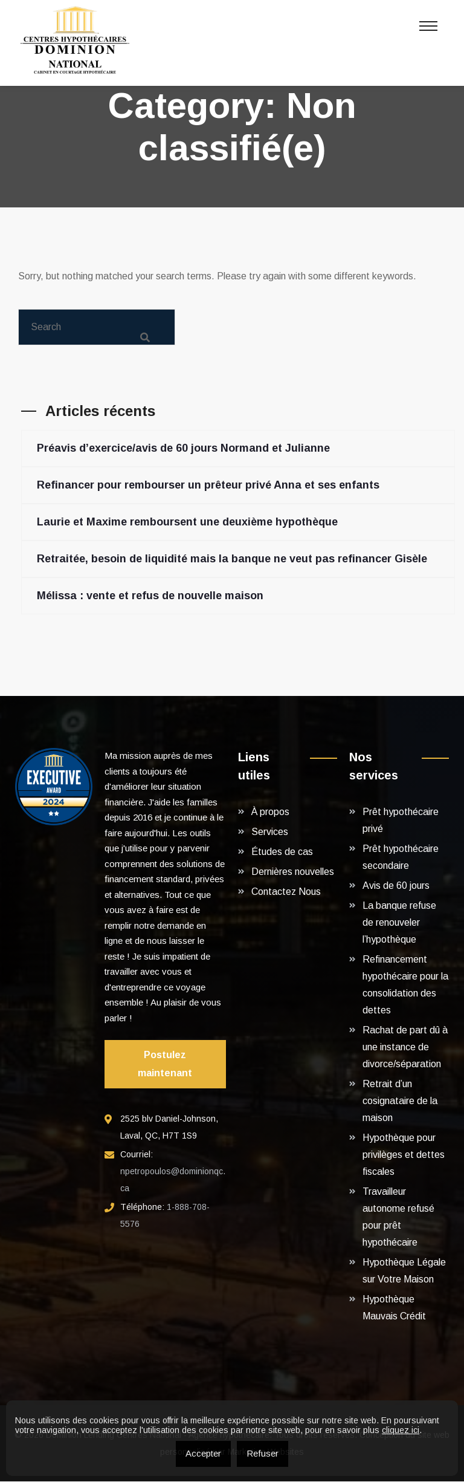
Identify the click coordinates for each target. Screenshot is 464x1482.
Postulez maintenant (165, 1064)
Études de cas (282, 852)
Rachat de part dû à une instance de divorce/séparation (405, 1047)
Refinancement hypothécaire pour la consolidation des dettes (405, 985)
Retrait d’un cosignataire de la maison (399, 1101)
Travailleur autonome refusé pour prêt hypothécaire (398, 1217)
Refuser (262, 1453)
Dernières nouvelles (292, 872)
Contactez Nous (286, 892)
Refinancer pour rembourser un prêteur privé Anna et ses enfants (208, 485)
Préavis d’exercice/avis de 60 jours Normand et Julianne (183, 449)
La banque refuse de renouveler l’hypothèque (399, 923)
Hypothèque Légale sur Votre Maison (404, 1271)
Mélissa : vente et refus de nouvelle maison (150, 596)
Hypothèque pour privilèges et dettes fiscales (403, 1155)
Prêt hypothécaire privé (400, 820)
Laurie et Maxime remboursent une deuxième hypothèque (187, 522)
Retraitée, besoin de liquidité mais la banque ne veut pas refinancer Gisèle (232, 559)
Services (269, 832)
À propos (270, 812)
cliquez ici (400, 1430)
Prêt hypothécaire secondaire (400, 857)
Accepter (203, 1453)
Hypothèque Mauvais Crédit (394, 1308)
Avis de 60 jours (396, 886)
